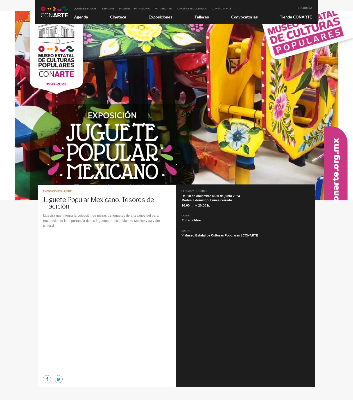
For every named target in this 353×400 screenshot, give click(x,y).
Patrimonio (142, 8)
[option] (70, 346)
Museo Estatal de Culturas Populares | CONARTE (221, 235)
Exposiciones (160, 17)
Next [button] (305, 347)
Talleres (202, 17)
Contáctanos (221, 8)
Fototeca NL (163, 8)
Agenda (81, 17)
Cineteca (118, 17)
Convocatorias (244, 17)
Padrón (124, 8)
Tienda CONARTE (296, 17)
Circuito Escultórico (192, 8)
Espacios (108, 8)
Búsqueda (305, 7)
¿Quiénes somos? (85, 8)
